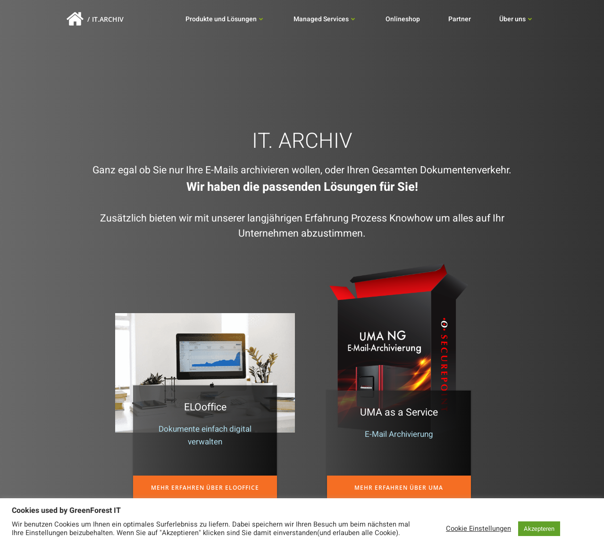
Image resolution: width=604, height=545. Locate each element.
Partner (459, 20)
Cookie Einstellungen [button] (478, 529)
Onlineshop (403, 20)
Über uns (516, 20)
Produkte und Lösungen (225, 20)
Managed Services (325, 20)
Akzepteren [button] (539, 528)
